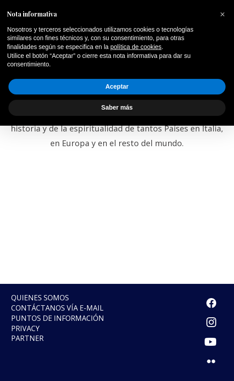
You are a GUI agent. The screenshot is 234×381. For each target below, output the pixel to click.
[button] (222, 14)
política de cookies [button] (135, 46)
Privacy (25, 328)
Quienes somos (40, 298)
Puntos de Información (57, 318)
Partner (27, 338)
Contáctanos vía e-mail (57, 308)
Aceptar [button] (117, 86)
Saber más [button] (117, 107)
